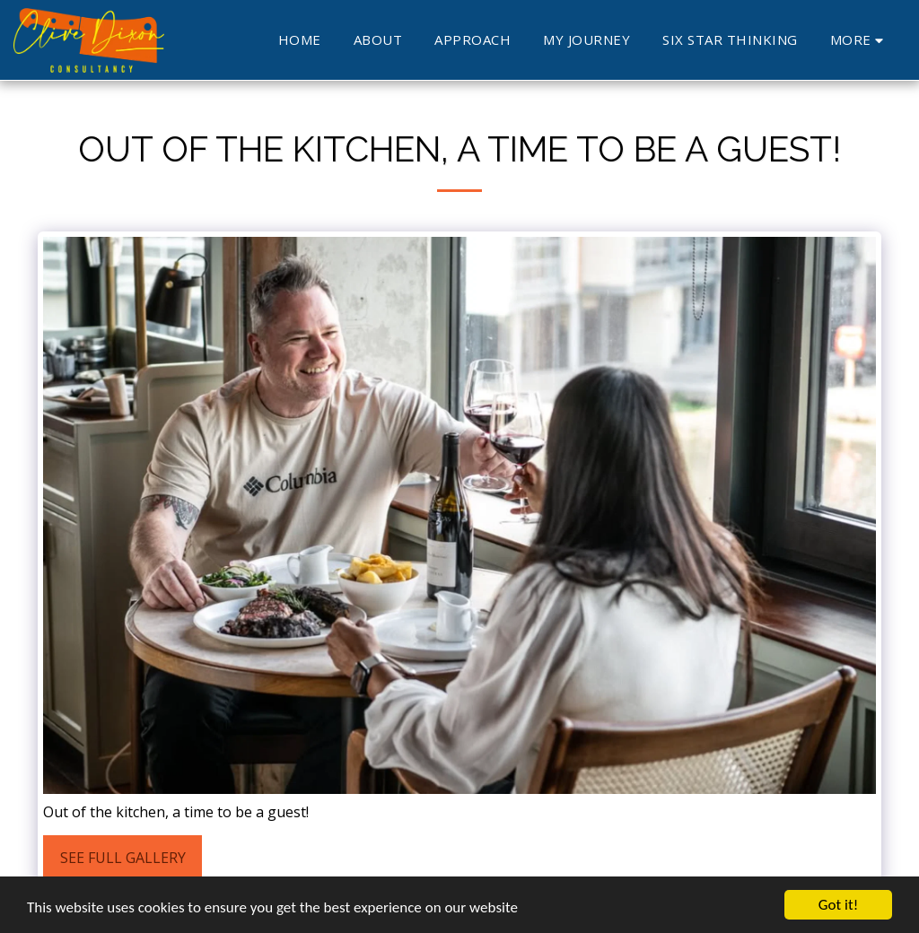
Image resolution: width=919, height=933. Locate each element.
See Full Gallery (123, 858)
